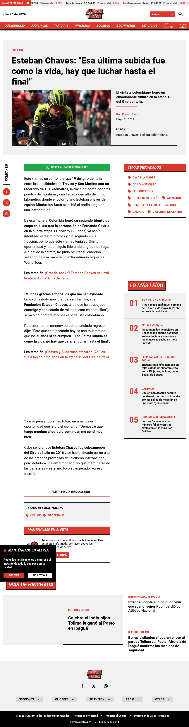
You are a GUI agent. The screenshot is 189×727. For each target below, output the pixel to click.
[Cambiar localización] (162, 14)
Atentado (174, 198)
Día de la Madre (144, 177)
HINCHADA (82, 26)
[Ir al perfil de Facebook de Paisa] (82, 686)
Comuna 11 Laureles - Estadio (154, 205)
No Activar (40, 575)
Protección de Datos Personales (151, 715)
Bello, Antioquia (144, 184)
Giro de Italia (54, 515)
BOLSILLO (103, 26)
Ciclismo (34, 515)
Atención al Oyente (116, 715)
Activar (14, 575)
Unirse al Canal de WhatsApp (67, 167)
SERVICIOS (149, 26)
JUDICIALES (39, 26)
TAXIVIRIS (61, 26)
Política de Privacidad (86, 715)
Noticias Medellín (146, 198)
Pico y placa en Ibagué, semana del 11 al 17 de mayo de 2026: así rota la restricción (161, 308)
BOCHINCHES (126, 26)
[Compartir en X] (6, 202)
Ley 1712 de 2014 (109, 722)
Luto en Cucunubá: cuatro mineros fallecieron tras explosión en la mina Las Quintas (157, 426)
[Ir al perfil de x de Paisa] (93, 686)
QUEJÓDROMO (15, 26)
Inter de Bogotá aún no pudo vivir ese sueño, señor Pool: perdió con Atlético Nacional (155, 606)
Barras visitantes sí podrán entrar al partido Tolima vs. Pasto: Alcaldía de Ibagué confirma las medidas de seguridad (157, 643)
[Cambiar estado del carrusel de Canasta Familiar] (28, 3)
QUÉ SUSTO (168, 25)
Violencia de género (167, 212)
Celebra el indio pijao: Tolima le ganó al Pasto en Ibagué (91, 623)
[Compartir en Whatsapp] (6, 213)
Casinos (138, 212)
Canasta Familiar (12, 3)
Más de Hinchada (30, 585)
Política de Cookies (80, 722)
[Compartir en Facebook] (6, 191)
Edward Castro (131, 114)
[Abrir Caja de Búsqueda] (180, 14)
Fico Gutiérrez (143, 191)
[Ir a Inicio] (94, 14)
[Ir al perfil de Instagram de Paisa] (106, 686)
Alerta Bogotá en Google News (67, 492)
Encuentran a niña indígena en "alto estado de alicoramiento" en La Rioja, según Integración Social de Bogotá (160, 370)
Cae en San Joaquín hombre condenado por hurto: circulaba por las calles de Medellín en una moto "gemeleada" (161, 398)
